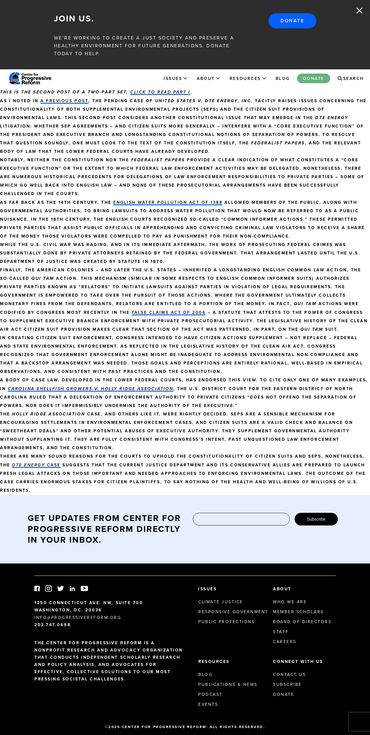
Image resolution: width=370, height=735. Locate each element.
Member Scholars (298, 612)
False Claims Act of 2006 (168, 312)
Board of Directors (302, 622)
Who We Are (290, 602)
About (206, 78)
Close (359, 10)
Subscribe (316, 519)
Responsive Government (233, 612)
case (36, 465)
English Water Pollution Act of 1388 (167, 202)
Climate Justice (220, 602)
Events (208, 704)
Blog (283, 78)
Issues (173, 78)
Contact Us (289, 674)
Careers (284, 642)
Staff (281, 632)
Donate (292, 20)
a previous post (64, 101)
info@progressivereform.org (77, 617)
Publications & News (228, 684)
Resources (245, 78)
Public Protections (226, 622)
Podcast (210, 694)
